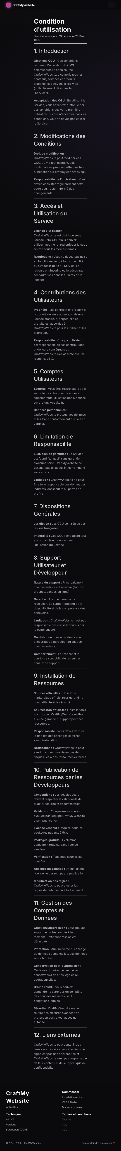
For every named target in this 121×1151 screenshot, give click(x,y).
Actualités (12, 1107)
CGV (64, 1129)
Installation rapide (72, 1097)
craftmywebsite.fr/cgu (70, 172)
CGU (64, 1124)
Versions (11, 1124)
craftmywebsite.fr (51, 402)
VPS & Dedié (69, 1102)
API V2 (10, 1119)
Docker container (72, 1107)
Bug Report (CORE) (17, 1129)
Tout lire (66, 1119)
